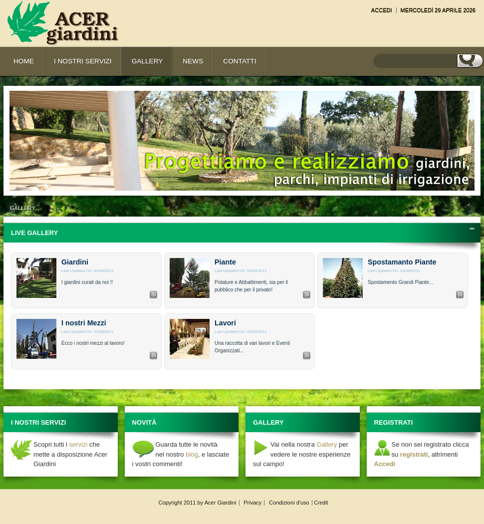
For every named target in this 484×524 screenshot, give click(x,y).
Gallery (22, 208)
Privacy (252, 503)
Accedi (381, 10)
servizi (78, 444)
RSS (154, 294)
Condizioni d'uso (289, 503)
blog (192, 454)
